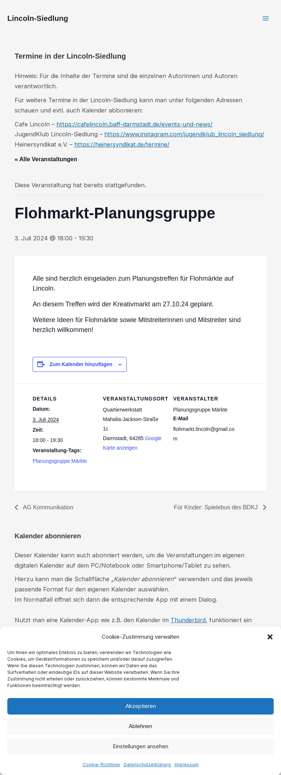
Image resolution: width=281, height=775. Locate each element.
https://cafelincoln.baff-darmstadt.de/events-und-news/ (134, 124)
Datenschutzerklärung (147, 764)
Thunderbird (188, 620)
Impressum (187, 764)
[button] (270, 637)
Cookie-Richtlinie (101, 764)
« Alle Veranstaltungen (46, 159)
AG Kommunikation (47, 507)
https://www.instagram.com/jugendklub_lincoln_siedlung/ (184, 134)
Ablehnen (140, 726)
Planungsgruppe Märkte (60, 461)
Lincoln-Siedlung (37, 18)
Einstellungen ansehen (140, 746)
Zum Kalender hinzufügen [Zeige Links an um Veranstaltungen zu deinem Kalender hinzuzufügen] (80, 364)
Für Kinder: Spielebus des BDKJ (216, 507)
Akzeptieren (140, 705)
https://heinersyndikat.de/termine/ (121, 144)
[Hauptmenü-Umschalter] (265, 18)
